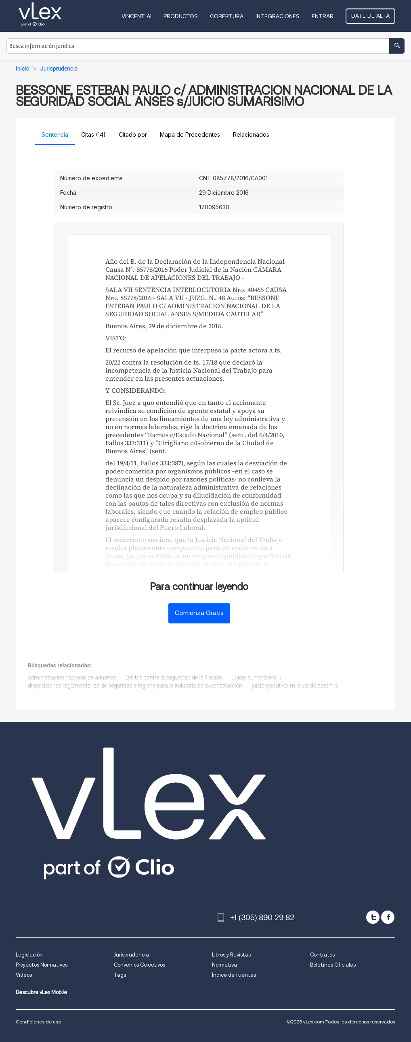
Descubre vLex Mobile (41, 992)
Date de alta (370, 16)
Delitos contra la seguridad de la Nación (174, 677)
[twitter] (373, 917)
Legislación (29, 955)
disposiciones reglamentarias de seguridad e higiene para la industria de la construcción (135, 685)
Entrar (322, 16)
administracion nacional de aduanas (72, 677)
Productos (181, 16)
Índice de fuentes (234, 975)
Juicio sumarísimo (254, 677)
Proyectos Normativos (41, 965)
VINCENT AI (136, 16)
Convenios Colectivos (139, 965)
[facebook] (387, 917)
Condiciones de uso (38, 1021)
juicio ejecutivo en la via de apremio (295, 685)
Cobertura (226, 16)
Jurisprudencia (131, 955)
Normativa (224, 965)
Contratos (322, 955)
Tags (120, 975)
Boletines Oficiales (333, 965)
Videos (24, 975)
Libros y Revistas (231, 955)
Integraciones (278, 16)
